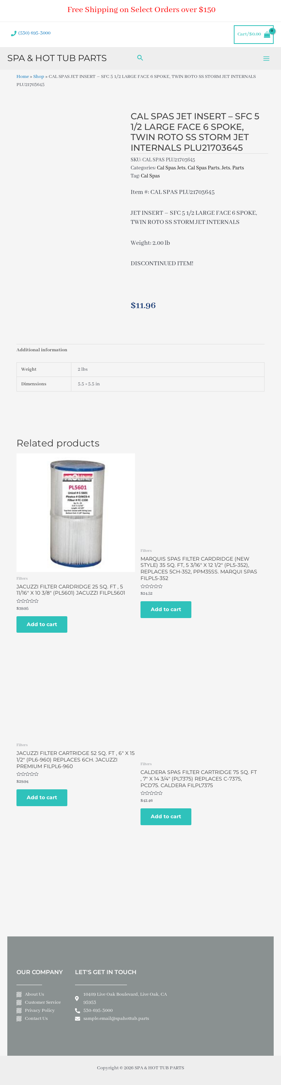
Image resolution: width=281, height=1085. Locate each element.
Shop (38, 77)
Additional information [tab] (41, 350)
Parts (238, 168)
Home (22, 77)
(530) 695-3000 (34, 33)
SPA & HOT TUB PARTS (57, 58)
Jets (226, 168)
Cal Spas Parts (204, 168)
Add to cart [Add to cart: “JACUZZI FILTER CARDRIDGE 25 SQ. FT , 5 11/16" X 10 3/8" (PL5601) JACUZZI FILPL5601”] (42, 624)
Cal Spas (150, 176)
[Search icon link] (140, 58)
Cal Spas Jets (171, 168)
